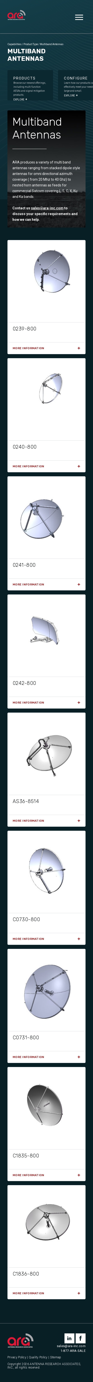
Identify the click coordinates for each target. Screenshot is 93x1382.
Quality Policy (38, 1357)
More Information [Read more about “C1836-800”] (28, 1293)
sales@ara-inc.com (47, 208)
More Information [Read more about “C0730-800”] (28, 939)
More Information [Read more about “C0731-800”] (28, 1057)
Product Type (31, 44)
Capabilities (14, 44)
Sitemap (55, 1357)
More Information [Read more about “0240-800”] (28, 466)
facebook (81, 1338)
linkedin (69, 1338)
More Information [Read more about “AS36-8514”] (28, 820)
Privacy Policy (16, 1357)
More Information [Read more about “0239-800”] (28, 348)
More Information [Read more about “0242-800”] (28, 702)
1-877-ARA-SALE (73, 1351)
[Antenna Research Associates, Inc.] (16, 15)
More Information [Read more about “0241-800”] (28, 584)
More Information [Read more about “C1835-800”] (28, 1175)
